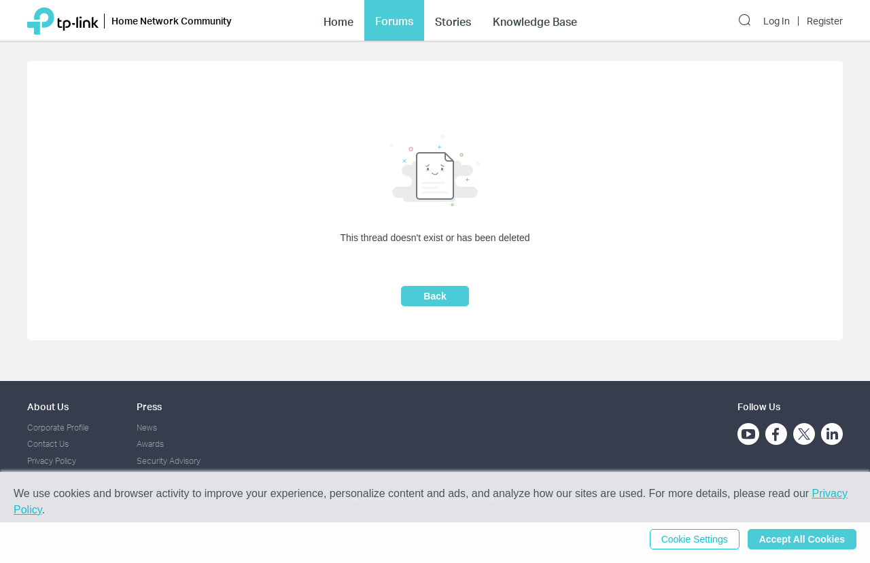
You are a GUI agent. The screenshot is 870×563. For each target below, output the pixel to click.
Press (149, 406)
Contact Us (48, 444)
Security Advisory (169, 461)
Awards (150, 444)
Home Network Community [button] (171, 20)
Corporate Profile (58, 427)
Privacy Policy (51, 461)
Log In (776, 21)
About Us (48, 406)
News (147, 427)
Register (825, 21)
